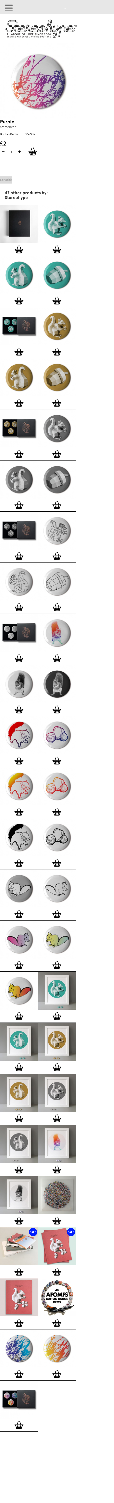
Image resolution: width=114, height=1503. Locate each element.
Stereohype (8, 127)
